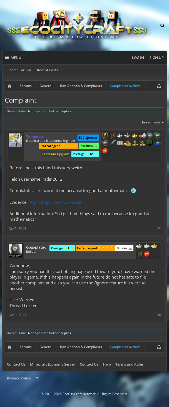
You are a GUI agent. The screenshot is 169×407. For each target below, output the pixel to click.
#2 (160, 315)
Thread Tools (152, 122)
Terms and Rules (129, 364)
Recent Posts (47, 70)
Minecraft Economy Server (52, 364)
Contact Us (16, 364)
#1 (160, 229)
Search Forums (19, 70)
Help (107, 364)
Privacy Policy (19, 378)
